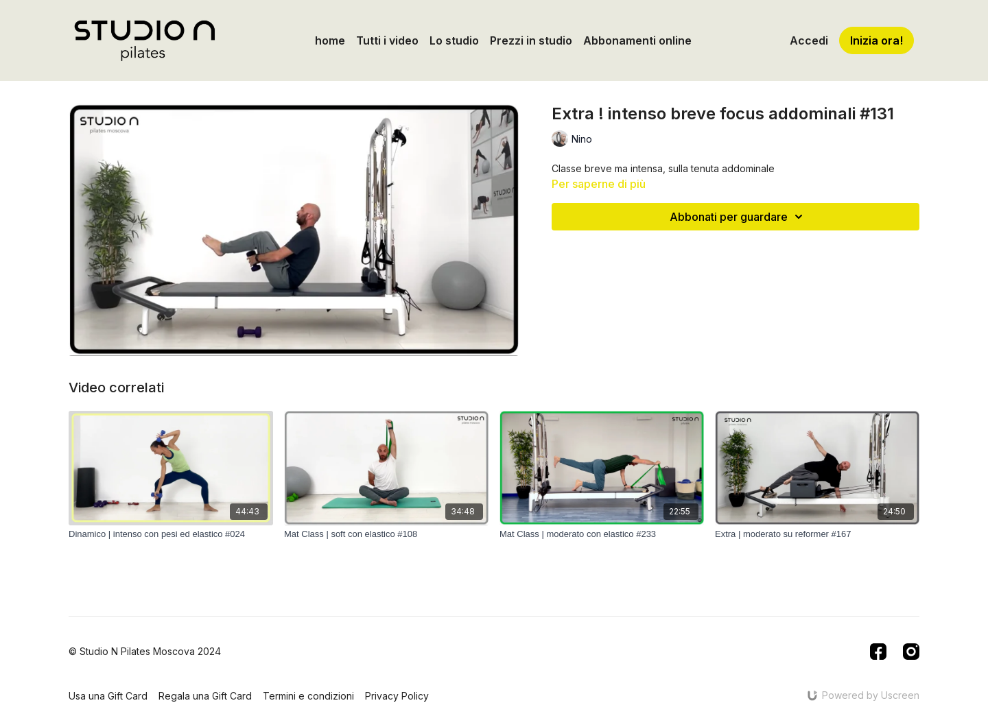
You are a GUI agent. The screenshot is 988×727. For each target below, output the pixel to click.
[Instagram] (911, 651)
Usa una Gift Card (108, 696)
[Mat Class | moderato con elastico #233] (601, 534)
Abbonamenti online (637, 40)
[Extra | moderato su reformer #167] (817, 534)
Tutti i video (387, 40)
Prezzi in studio (531, 40)
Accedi (809, 40)
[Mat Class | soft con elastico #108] (386, 534)
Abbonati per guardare (738, 216)
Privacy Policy (397, 696)
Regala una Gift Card (205, 696)
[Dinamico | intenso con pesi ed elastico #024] (171, 534)
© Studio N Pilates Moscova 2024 (145, 651)
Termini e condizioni (308, 696)
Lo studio (454, 40)
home (330, 40)
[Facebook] (878, 651)
